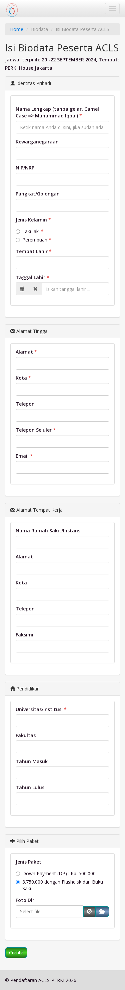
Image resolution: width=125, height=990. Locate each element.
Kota (21, 378)
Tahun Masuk (32, 761)
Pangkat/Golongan (38, 193)
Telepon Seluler (34, 430)
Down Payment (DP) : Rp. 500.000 (56, 873)
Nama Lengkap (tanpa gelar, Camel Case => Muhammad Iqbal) (57, 112)
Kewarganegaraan (37, 141)
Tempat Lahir (32, 251)
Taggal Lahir (30, 277)
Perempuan (31, 239)
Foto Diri (26, 900)
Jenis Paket (28, 862)
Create (16, 952)
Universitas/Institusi (39, 709)
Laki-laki (28, 231)
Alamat (24, 352)
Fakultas (26, 735)
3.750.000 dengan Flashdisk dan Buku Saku (59, 885)
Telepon (25, 404)
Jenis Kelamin (31, 219)
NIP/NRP (25, 167)
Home (16, 29)
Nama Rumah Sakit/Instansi (49, 530)
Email (22, 456)
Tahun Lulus (30, 787)
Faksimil (25, 634)
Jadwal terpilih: (22, 59)
